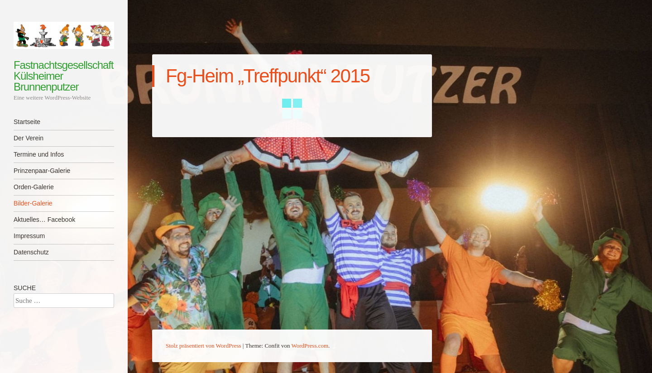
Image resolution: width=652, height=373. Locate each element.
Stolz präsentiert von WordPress (203, 345)
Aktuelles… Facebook (44, 219)
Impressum (29, 235)
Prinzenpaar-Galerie (42, 170)
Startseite (27, 121)
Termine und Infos (39, 154)
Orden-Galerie (34, 187)
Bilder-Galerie (33, 203)
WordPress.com (309, 345)
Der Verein (28, 138)
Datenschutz (31, 252)
